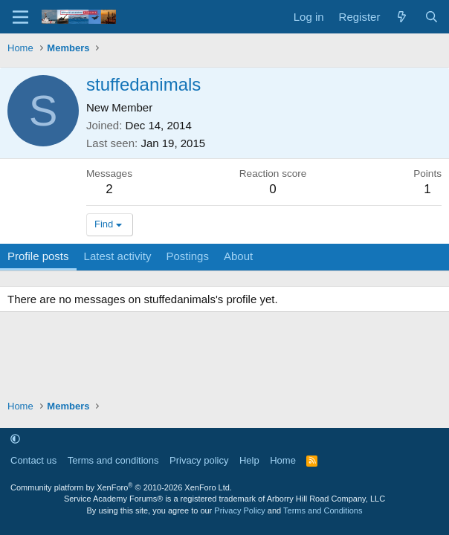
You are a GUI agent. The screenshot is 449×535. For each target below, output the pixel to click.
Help (249, 460)
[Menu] (20, 17)
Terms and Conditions (322, 510)
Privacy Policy (239, 510)
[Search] (431, 16)
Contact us (33, 460)
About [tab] (238, 256)
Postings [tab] (187, 256)
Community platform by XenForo (121, 487)
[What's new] (401, 16)
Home (283, 460)
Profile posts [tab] (38, 256)
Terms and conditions (113, 460)
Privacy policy (198, 460)
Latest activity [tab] (118, 256)
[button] (15, 439)
